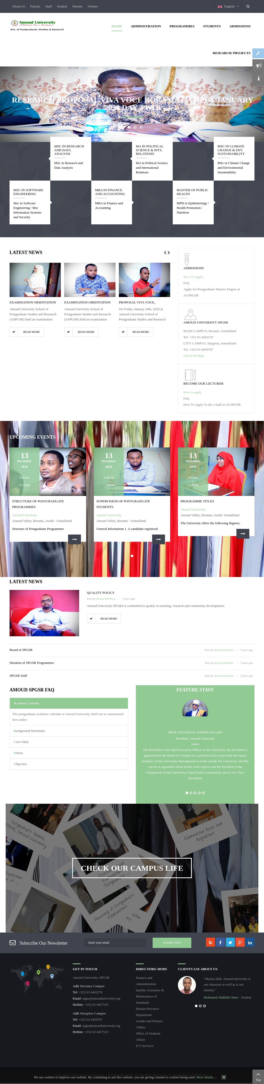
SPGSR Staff (18, 676)
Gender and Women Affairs (149, 1024)
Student (62, 6)
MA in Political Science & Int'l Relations (149, 150)
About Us (18, 6)
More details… (206, 1077)
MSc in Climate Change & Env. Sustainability (231, 150)
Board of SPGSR (21, 650)
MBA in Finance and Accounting (110, 192)
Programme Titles (197, 501)
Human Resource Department (147, 1012)
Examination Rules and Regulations (237, 908)
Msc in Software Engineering (28, 192)
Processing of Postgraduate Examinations (217, 834)
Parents (77, 6)
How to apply (192, 392)
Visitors (92, 6)
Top (258, 1076)
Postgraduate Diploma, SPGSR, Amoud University (197, 836)
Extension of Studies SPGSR (30, 872)
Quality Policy (100, 593)
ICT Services (144, 1046)
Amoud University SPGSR (205, 322)
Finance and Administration (146, 981)
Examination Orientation (33, 302)
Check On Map (193, 356)
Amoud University (24, 515)
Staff (48, 6)
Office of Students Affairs (148, 1036)
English (228, 6)
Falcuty (35, 6)
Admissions (193, 268)
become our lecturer (203, 383)
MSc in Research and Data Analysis (69, 150)
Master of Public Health (192, 192)
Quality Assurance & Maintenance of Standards (150, 996)
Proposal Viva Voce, (137, 302)
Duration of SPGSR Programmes (32, 663)
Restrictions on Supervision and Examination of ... (170, 873)
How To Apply (193, 277)
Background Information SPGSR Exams (64, 912)
